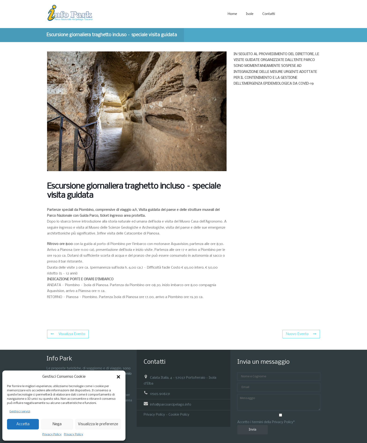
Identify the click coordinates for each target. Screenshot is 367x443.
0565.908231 (160, 394)
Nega (57, 424)
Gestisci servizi (19, 411)
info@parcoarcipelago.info (170, 405)
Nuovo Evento (301, 334)
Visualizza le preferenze (98, 424)
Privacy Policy (52, 434)
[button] (118, 377)
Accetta (22, 424)
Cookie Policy (179, 415)
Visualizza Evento (68, 334)
